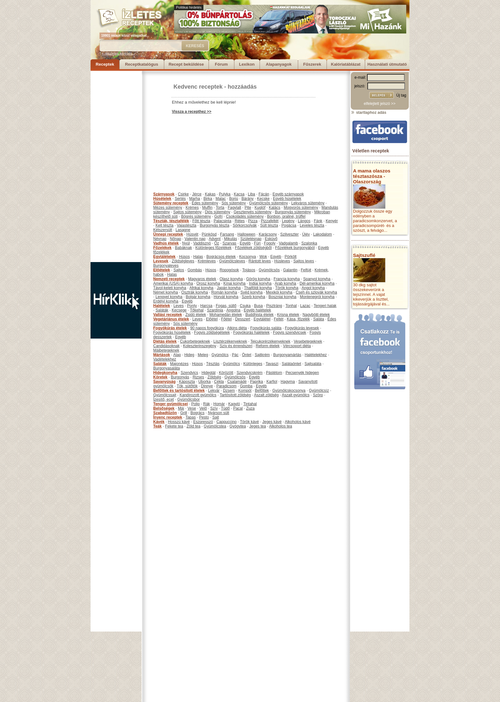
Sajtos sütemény (187, 212)
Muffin (207, 207)
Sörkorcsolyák (245, 225)
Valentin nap (195, 239)
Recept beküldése (186, 64)
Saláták (162, 310)
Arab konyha (285, 283)
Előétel (212, 319)
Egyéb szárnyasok (288, 194)
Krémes (192, 207)
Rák (206, 404)
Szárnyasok (164, 194)
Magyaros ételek (202, 279)
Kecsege (179, 310)
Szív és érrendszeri (236, 346)
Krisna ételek (288, 314)
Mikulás (230, 239)
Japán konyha (229, 288)
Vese (192, 408)
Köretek (160, 377)
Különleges (252, 364)
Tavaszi (272, 364)
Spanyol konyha (316, 279)
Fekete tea (174, 426)
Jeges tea (257, 426)
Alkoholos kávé (298, 422)
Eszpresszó (203, 422)
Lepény (288, 221)
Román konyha (224, 292)
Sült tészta (269, 225)
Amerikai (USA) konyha (173, 283)
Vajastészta (186, 225)
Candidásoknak (166, 346)
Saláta (318, 319)
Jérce (197, 194)
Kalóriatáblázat (345, 64)
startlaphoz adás (368, 112)
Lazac (305, 305)
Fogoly (270, 243)
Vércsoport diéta (297, 346)
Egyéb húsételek (287, 198)
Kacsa (239, 194)
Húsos (184, 256)
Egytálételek (164, 256)
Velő (203, 408)
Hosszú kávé (179, 422)
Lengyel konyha (169, 297)
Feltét (278, 319)
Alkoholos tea (280, 426)
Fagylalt (234, 207)
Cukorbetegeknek (195, 341)
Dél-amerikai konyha (316, 283)
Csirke (183, 194)
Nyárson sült (218, 413)
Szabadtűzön (165, 413)
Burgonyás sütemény (293, 212)
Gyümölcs (219, 355)
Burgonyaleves (166, 265)
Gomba (246, 386)
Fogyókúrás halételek (251, 332)
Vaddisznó (202, 243)
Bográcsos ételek (221, 256)
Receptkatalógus (141, 64)
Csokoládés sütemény (245, 216)
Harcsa (206, 305)
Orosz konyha (208, 283)
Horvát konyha (226, 297)
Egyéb (245, 243)
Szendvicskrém (249, 372)
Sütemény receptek (170, 203)
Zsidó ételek (195, 314)
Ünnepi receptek (168, 234)
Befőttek (262, 390)
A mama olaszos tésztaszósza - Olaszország (371, 176)
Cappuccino (227, 422)
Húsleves (282, 261)
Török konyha (286, 288)
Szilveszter (289, 234)
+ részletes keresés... (118, 53)
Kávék (159, 422)
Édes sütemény (205, 203)
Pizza (252, 221)
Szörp (318, 395)
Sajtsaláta (313, 364)
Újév (306, 234)
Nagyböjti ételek (316, 314)
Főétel (226, 319)
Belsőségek (164, 408)
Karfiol (271, 381)
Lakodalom (322, 234)
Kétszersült (162, 230)
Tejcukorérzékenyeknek (270, 341)
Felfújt (306, 270)
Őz (216, 243)
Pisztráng (274, 305)
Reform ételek (268, 346)
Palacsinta (222, 221)
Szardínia (215, 310)
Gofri (218, 216)
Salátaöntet (291, 364)
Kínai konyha (235, 283)
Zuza (250, 408)
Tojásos (248, 270)
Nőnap (175, 239)
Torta (220, 207)
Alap (177, 355)
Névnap (159, 239)
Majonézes (179, 364)
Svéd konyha (251, 292)
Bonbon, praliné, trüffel (286, 216)
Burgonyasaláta (166, 368)
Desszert (242, 319)
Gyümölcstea (215, 426)
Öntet (246, 355)
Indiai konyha (260, 283)
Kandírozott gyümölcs (198, 395)
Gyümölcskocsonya (288, 390)
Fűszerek (312, 64)
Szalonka (309, 243)
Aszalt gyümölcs (296, 395)
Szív (213, 408)
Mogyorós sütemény (301, 207)
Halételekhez (316, 355)
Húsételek (162, 198)
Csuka (245, 305)
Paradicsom (226, 386)
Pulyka (225, 194)
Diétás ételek (165, 341)
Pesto (204, 417)
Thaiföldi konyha (258, 288)
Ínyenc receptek (167, 417)
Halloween (246, 234)
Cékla (219, 381)
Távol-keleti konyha (169, 288)
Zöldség (214, 377)
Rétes (240, 221)
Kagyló (234, 404)
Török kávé (249, 422)
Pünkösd (209, 234)
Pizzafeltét (269, 221)
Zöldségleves (183, 261)
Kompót (244, 390)
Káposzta (187, 381)
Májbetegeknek (166, 350)
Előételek (161, 270)
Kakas (210, 194)
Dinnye (207, 386)
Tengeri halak (325, 305)
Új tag (401, 95)
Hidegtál (209, 372)
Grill (183, 413)
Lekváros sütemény (307, 203)
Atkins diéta (237, 328)
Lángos (304, 221)
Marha (194, 198)
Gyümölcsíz (319, 390)
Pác (235, 355)
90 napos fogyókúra (207, 328)
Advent (214, 239)
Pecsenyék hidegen (302, 372)
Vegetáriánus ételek (171, 319)
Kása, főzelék (298, 319)
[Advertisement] (116, 166)
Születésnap (250, 239)
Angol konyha (313, 288)
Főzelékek (162, 247)
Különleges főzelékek (213, 247)
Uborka (204, 381)
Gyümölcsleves (232, 261)
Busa (258, 305)
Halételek (161, 305)
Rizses (198, 377)
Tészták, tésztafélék (171, 221)
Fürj (257, 243)
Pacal (238, 408)
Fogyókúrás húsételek (172, 332)
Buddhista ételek (259, 314)
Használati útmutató (387, 64)
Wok (263, 256)
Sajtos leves (303, 261)
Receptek (105, 64)
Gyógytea (238, 426)
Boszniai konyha (282, 297)
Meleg (203, 355)
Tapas (191, 417)
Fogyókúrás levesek (302, 328)
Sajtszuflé (364, 255)
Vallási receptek (167, 314)
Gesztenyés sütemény (253, 212)
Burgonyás (180, 377)
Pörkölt (291, 256)
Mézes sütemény (167, 207)
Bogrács (197, 413)
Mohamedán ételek (226, 314)
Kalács (274, 207)
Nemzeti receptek (169, 279)
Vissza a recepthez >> (191, 111)
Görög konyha (258, 279)
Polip (195, 404)
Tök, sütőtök (187, 386)
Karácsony (268, 234)
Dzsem (229, 390)
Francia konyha (287, 279)
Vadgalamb (288, 243)
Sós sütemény (234, 203)
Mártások (161, 355)
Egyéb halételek (257, 310)
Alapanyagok (279, 64)
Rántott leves (259, 261)
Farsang (227, 234)
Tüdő (225, 408)
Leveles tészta (312, 225)
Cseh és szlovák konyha (316, 292)
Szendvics (189, 372)
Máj (181, 408)
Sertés (180, 198)
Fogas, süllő (226, 305)
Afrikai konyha (201, 288)
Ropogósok (229, 270)
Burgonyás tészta (214, 225)
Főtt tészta (201, 221)
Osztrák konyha (194, 292)
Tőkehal (197, 310)
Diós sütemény (217, 212)
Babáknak (183, 247)
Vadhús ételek (166, 243)
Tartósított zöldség (235, 395)
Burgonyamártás (287, 355)
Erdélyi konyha (166, 301)
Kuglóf (259, 207)
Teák (157, 426)
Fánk (318, 221)
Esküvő (271, 239)
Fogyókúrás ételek (170, 328)
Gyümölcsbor (188, 399)
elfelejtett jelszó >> (379, 103)
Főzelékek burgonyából (295, 247)
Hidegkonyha (165, 372)
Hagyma (288, 381)
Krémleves (207, 261)
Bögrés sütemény (196, 216)
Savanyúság (164, 381)
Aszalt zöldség (266, 395)
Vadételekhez (164, 359)
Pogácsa (289, 225)
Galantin (290, 270)
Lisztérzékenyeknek (230, 341)
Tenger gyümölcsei (170, 404)
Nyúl (186, 243)
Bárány (247, 198)
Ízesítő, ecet (163, 399)
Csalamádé (237, 381)
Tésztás (212, 364)
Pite (248, 207)
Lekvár (214, 390)
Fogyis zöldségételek (212, 332)
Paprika (256, 381)
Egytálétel (262, 319)
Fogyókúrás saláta (266, 328)
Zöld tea (193, 426)
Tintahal (250, 404)
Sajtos (178, 270)
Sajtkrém (262, 355)
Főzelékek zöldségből (253, 247)
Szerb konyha (253, 297)
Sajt (215, 417)
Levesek (160, 261)
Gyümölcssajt (164, 395)
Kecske (263, 198)
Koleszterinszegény (199, 346)
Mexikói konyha (279, 292)
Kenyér (332, 221)
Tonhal (291, 305)
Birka (207, 198)
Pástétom (274, 372)
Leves (178, 305)
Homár (219, 404)
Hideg (189, 355)
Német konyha (165, 292)
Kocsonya (247, 256)
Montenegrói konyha (317, 297)
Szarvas (229, 243)
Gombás (195, 270)
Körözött (226, 372)
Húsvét (192, 234)
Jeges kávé (272, 422)
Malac (221, 198)
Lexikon (246, 64)
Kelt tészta (164, 225)
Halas (198, 256)
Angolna (233, 310)
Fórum (221, 64)
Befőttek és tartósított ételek (179, 390)
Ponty (192, 305)
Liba (251, 194)
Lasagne (183, 230)
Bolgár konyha (198, 297)
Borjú (233, 198)
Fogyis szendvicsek (289, 332)
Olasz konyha (231, 279)
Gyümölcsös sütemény (268, 203)
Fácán (264, 194)
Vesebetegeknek (308, 341)
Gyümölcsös (269, 270)
